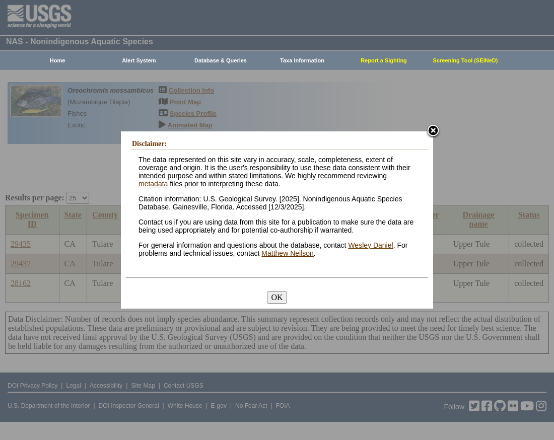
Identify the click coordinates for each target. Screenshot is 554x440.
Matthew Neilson (287, 253)
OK (277, 297)
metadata (153, 184)
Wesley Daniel (370, 245)
